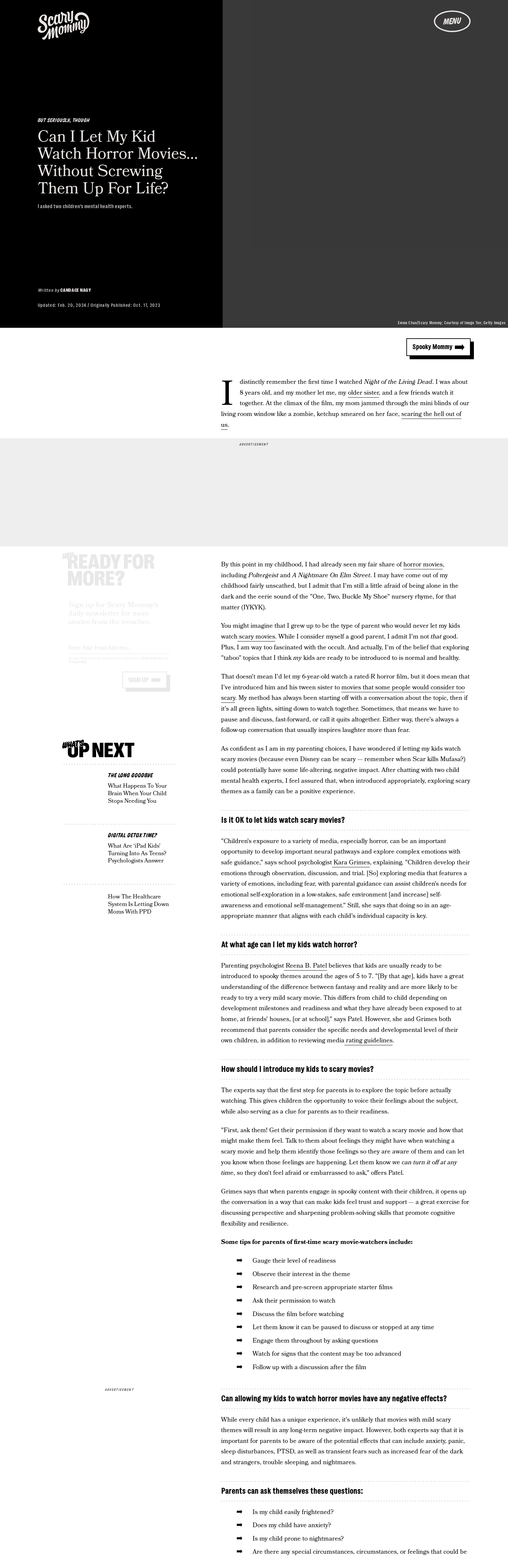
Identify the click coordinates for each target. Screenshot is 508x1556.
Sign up (138, 686)
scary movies (256, 636)
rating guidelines (368, 1040)
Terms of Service (152, 664)
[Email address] (119, 652)
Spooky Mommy (432, 347)
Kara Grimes (351, 862)
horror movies (423, 564)
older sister (363, 392)
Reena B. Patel (305, 965)
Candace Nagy (75, 290)
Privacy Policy (78, 668)
